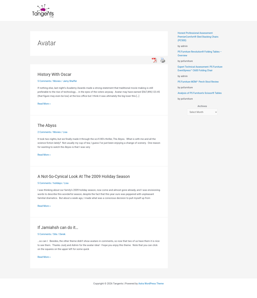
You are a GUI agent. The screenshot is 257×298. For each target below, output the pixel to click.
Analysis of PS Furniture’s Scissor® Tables (201, 93)
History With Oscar (55, 74)
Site (56, 234)
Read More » (44, 104)
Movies (58, 81)
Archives (202, 106)
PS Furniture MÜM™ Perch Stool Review (199, 81)
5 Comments (45, 81)
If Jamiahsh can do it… (59, 227)
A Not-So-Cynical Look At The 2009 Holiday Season (86, 176)
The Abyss (47, 125)
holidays (58, 183)
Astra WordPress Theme (151, 283)
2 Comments (45, 132)
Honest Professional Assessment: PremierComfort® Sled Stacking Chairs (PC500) (199, 37)
